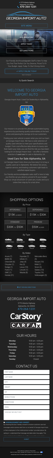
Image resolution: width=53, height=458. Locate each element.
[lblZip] (26, 392)
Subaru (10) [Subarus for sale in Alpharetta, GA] (39, 270)
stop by (25, 182)
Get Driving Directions (26, 287)
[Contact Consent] (4, 422)
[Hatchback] (20, 240)
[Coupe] (9, 247)
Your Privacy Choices (37, 452)
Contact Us (27, 450)
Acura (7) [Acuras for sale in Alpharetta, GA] (8, 256)
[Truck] (31, 247)
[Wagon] (43, 247)
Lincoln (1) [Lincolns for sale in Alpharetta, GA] (24, 270)
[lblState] (26, 387)
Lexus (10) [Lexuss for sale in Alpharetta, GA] (24, 267)
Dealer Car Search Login (15, 452)
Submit (26, 439)
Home (18, 450)
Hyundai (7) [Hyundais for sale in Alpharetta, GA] (24, 256)
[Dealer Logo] (26, 15)
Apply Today (26, 44)
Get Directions (26, 51)
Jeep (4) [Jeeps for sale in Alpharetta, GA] (23, 262)
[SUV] (31, 240)
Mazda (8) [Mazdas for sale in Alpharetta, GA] (24, 272)
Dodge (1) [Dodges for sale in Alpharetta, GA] (9, 267)
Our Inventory (26, 37)
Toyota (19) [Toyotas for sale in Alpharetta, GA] (39, 272)
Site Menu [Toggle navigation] (26, 25)
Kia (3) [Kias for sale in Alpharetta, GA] (22, 264)
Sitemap (29, 452)
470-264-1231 (28, 6)
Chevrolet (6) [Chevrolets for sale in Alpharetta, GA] (10, 262)
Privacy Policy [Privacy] (33, 450)
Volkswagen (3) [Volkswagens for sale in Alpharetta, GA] (41, 275)
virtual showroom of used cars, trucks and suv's (30, 180)
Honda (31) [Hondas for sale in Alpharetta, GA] (9, 275)
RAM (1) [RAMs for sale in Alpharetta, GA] (38, 264)
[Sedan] (20, 247)
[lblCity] (26, 382)
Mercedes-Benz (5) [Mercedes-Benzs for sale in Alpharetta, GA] (41, 257)
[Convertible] (9, 240)
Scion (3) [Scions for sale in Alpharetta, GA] (38, 267)
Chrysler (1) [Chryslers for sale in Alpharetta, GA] (9, 264)
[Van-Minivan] (43, 240)
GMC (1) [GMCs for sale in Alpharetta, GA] (8, 272)
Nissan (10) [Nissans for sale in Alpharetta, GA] (39, 262)
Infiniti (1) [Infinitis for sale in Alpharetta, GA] (23, 259)
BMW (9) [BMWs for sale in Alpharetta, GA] (8, 259)
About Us (22, 450)
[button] (26, 80)
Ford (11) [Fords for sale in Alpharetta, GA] (8, 270)
